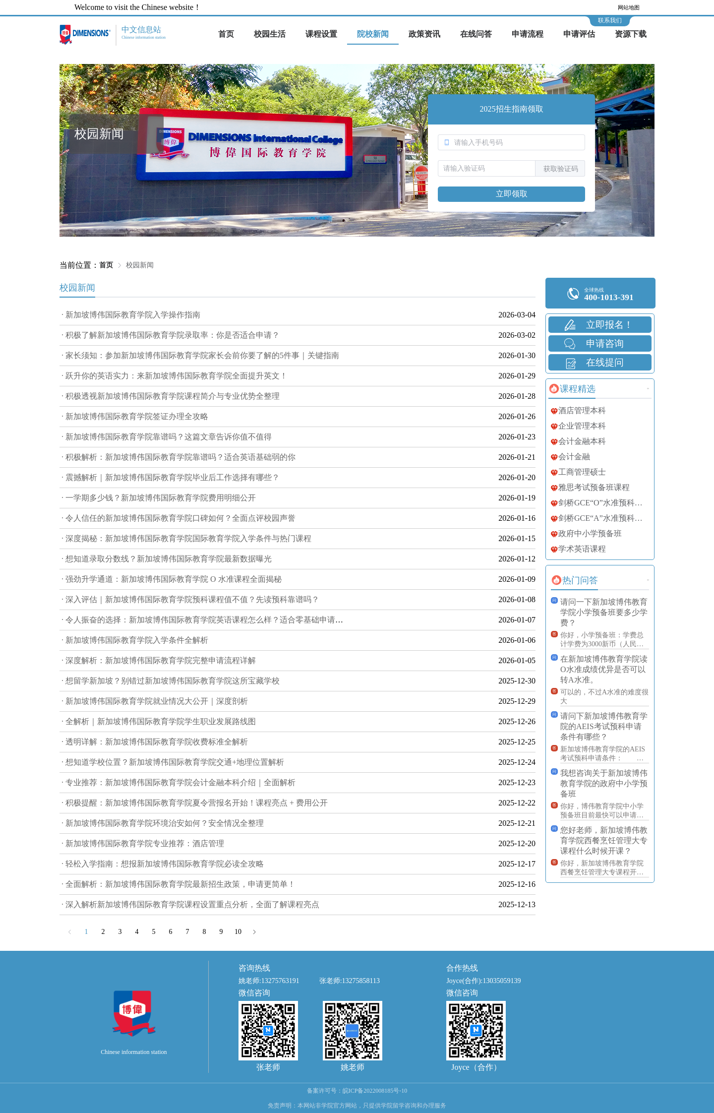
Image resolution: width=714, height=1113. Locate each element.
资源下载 (631, 34)
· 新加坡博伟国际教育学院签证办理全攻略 (134, 416)
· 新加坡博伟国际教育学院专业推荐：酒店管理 (142, 843)
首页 (226, 34)
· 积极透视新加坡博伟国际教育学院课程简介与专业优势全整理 (170, 396)
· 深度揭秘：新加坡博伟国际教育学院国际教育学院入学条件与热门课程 (186, 538)
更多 (648, 388)
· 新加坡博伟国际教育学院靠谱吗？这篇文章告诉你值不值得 (166, 437)
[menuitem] (226, 35)
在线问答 (476, 34)
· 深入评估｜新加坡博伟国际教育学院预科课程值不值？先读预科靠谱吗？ (190, 599)
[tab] (571, 389)
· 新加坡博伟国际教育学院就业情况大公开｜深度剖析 (154, 701)
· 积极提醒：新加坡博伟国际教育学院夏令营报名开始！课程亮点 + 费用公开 (194, 803)
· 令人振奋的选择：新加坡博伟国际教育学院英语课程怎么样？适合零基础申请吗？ (206, 620)
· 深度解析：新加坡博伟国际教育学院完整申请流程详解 (158, 660)
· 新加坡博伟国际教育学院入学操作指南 (130, 314)
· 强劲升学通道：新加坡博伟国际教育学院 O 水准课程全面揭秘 (171, 579)
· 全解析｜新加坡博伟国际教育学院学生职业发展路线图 (158, 721)
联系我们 (610, 20)
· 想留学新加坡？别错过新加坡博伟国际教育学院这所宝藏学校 (170, 681)
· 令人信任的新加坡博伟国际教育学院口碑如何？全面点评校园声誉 (178, 518)
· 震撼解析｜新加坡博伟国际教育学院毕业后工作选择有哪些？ (170, 477)
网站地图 (629, 7)
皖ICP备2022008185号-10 (375, 1090)
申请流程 (527, 34)
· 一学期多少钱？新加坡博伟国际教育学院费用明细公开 (158, 498)
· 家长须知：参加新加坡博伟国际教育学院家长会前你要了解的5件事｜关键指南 (200, 355)
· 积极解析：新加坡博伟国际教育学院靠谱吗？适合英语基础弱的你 (178, 457)
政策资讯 (424, 34)
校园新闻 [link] (140, 265)
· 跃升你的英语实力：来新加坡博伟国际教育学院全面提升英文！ (174, 375)
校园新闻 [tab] (77, 288)
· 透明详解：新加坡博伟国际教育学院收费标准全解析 (154, 742)
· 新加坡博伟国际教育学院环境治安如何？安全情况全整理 (162, 823)
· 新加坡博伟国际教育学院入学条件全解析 (134, 640)
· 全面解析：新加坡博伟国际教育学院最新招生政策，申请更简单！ (178, 884)
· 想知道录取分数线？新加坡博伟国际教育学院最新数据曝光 (166, 559)
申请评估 (579, 34)
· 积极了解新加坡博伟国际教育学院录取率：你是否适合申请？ (170, 335)
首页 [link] (106, 265)
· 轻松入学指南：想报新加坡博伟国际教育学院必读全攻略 (162, 864)
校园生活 (270, 34)
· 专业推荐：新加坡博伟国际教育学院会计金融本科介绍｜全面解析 (178, 782)
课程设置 (321, 34)
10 (238, 931)
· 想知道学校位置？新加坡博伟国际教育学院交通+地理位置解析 (172, 762)
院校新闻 (373, 34)
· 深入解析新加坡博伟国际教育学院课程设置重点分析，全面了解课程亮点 (190, 904)
